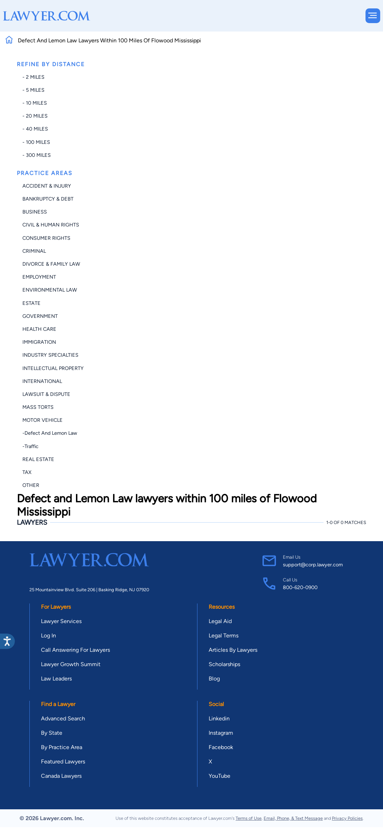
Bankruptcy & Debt (48, 199)
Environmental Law (49, 290)
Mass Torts (38, 407)
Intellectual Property (53, 368)
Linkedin (219, 718)
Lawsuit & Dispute (46, 394)
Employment (39, 277)
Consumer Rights (46, 238)
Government (40, 316)
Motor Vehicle (42, 420)
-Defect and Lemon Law (49, 433)
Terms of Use (249, 818)
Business (34, 212)
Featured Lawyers (63, 761)
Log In (48, 635)
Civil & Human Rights (50, 225)
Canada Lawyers (61, 776)
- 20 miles (35, 116)
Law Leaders (56, 678)
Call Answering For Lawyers (75, 650)
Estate (31, 303)
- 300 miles (36, 155)
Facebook (221, 747)
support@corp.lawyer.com (313, 564)
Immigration (39, 342)
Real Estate (38, 459)
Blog (214, 678)
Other (30, 485)
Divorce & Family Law (51, 264)
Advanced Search (63, 718)
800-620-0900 (300, 587)
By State (51, 732)
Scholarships (224, 664)
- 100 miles (36, 142)
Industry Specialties (50, 355)
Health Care (39, 329)
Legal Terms (223, 635)
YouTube (219, 776)
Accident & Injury (46, 186)
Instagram (221, 732)
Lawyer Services (61, 621)
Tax (27, 472)
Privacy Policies (347, 818)
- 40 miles (35, 129)
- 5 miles (33, 90)
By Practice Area (61, 747)
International (42, 381)
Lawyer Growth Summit (70, 664)
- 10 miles (34, 103)
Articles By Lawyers (233, 650)
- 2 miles (33, 77)
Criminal (34, 251)
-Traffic (30, 446)
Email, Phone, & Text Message (293, 818)
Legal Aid (220, 621)
